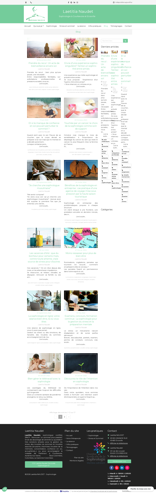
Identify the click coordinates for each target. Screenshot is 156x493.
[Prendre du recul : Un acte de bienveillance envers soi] (44, 48)
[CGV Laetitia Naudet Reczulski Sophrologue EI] (43, 464)
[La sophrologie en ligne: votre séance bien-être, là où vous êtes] (44, 300)
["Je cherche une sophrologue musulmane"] (44, 170)
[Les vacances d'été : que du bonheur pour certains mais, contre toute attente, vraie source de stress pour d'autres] (44, 238)
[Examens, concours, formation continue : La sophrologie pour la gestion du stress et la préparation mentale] (81, 300)
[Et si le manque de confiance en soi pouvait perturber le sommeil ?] (44, 108)
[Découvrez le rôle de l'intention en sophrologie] (81, 363)
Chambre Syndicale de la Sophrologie (103, 491)
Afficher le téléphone (119, 443)
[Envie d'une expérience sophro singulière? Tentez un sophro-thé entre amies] (81, 48)
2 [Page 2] (64, 417)
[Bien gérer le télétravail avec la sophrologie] (44, 363)
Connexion (126, 491)
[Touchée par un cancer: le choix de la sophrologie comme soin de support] (81, 108)
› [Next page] (69, 417)
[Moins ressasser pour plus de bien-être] (81, 238)
